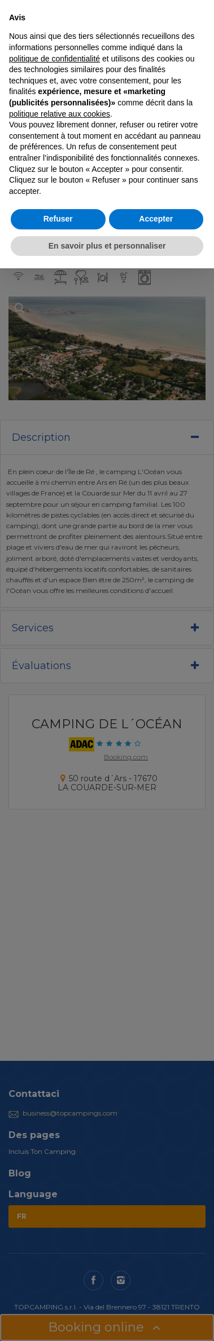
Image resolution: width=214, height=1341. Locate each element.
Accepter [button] (156, 218)
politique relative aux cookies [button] (59, 113)
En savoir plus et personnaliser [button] (107, 245)
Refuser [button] (58, 218)
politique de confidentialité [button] (54, 58)
